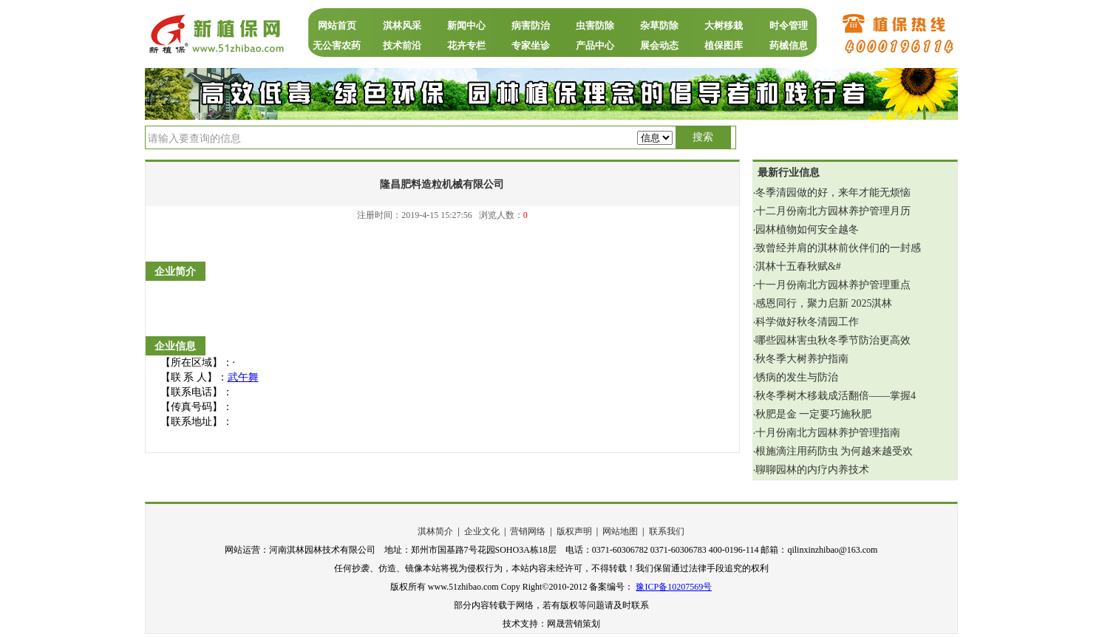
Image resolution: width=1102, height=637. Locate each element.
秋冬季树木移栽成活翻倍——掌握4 (835, 395)
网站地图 (620, 531)
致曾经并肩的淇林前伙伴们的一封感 (838, 247)
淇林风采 (402, 25)
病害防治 (530, 25)
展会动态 (659, 45)
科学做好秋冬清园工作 (807, 321)
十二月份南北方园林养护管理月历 (833, 211)
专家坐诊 (530, 45)
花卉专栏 (466, 45)
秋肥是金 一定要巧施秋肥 (813, 414)
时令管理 (788, 25)
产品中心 (595, 45)
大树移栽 (723, 25)
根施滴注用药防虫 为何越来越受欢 (834, 451)
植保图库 (723, 45)
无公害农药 (337, 45)
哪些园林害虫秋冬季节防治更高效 (833, 340)
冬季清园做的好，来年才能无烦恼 (833, 192)
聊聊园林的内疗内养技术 (812, 469)
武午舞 (243, 377)
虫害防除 (595, 25)
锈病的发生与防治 (796, 377)
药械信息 (788, 45)
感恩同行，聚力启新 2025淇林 (824, 303)
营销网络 (527, 531)
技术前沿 (402, 45)
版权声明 (574, 531)
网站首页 (337, 25)
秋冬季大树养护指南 (801, 358)
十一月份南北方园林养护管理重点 (833, 284)
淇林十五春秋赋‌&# (798, 266)
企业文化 (482, 531)
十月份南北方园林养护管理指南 (827, 432)
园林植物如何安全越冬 (807, 229)
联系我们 (666, 531)
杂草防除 (659, 25)
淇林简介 (435, 531)
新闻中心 (466, 25)
